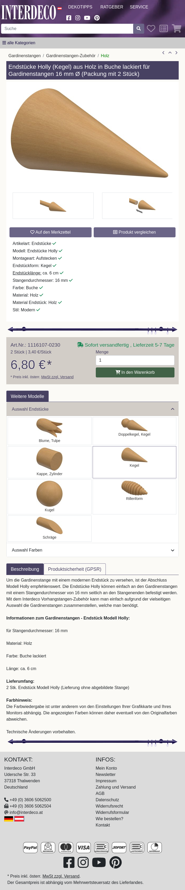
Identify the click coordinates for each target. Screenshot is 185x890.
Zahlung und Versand (116, 787)
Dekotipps (80, 7)
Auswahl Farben (93, 550)
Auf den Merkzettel (50, 232)
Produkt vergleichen (134, 232)
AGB (100, 793)
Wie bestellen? (109, 819)
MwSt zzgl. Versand (57, 377)
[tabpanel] (92, 656)
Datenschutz (107, 800)
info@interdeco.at (26, 812)
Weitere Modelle (27, 396)
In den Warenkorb (135, 372)
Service (139, 7)
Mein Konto (106, 768)
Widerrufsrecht (109, 806)
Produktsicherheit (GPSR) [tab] (74, 569)
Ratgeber (111, 7)
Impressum (106, 781)
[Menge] (135, 360)
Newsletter (106, 774)
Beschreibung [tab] (25, 569)
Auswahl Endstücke (93, 409)
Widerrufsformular (112, 812)
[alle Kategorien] (19, 42)
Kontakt (103, 825)
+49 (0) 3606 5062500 (30, 800)
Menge (102, 352)
